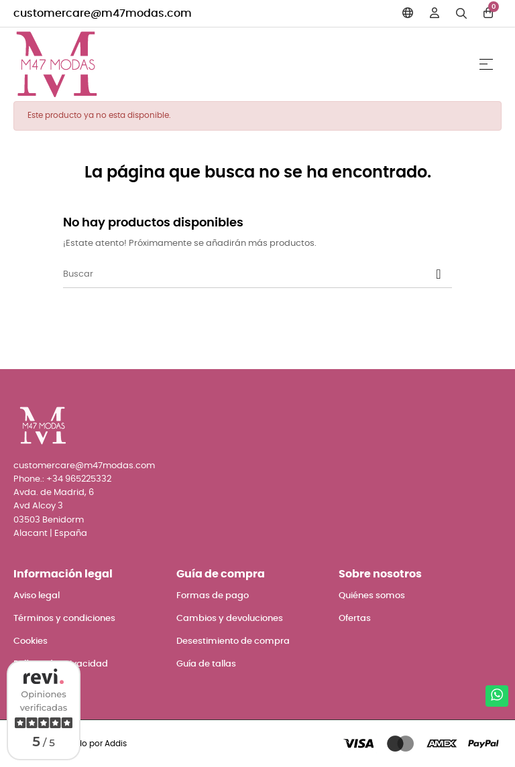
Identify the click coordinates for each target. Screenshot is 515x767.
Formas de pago (212, 595)
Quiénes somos (372, 595)
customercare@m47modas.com (102, 13)
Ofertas (355, 618)
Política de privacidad (60, 664)
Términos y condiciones (64, 618)
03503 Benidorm (48, 520)
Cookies (30, 641)
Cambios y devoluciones (229, 618)
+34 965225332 (78, 479)
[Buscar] (257, 274)
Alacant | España (50, 533)
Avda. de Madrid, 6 (53, 492)
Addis (116, 744)
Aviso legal (36, 595)
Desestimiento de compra (233, 641)
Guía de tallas (206, 664)
